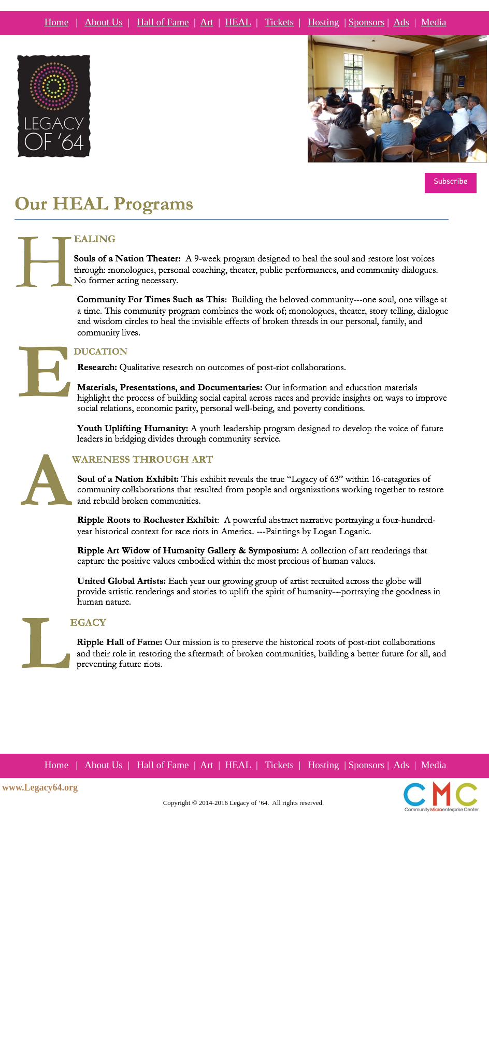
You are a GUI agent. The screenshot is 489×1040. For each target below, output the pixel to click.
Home (56, 22)
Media (434, 22)
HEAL (238, 22)
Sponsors (367, 22)
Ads (401, 22)
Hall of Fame (163, 22)
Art (206, 22)
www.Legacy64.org (40, 787)
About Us (103, 22)
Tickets (279, 22)
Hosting (323, 22)
